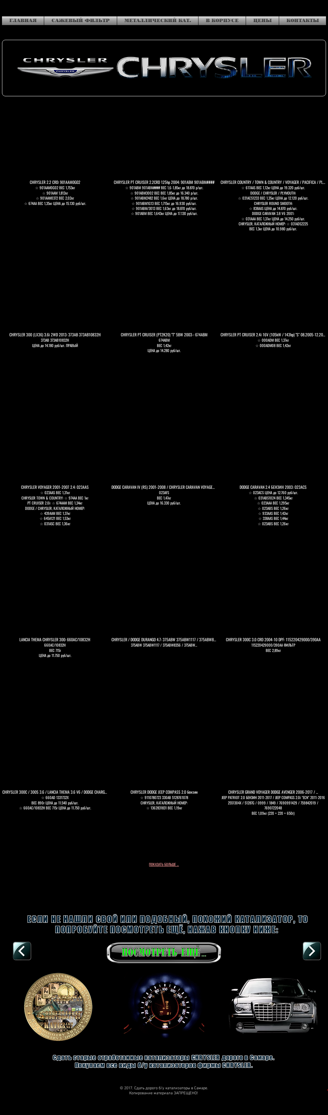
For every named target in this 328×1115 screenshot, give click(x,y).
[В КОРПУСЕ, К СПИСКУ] (22, 951)
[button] (55, 171)
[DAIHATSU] (312, 951)
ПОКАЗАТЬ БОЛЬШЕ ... (164, 864)
